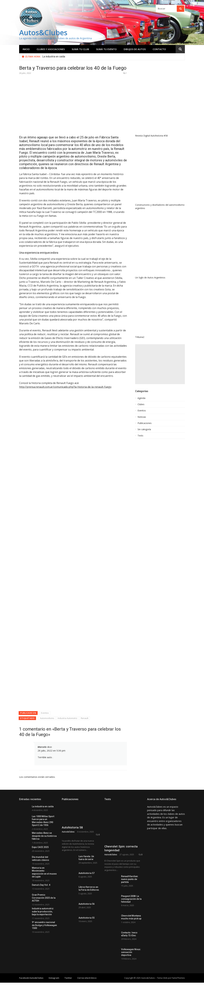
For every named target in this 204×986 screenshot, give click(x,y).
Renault (84, 420)
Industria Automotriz (67, 420)
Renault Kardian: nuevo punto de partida (129, 563)
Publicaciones (145, 376)
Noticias (142, 369)
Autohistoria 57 (87, 575)
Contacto (159, 49)
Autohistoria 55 (87, 620)
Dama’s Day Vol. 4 (41, 587)
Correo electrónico (86, 661)
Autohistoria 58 (72, 530)
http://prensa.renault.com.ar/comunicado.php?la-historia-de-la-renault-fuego (65, 387)
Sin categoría (144, 382)
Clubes (141, 357)
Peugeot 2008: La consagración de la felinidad (131, 582)
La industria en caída (53, 56)
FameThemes (178, 661)
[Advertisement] (160, 317)
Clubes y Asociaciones (51, 49)
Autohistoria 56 (87, 606)
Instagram (54, 661)
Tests (140, 388)
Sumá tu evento (106, 49)
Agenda (141, 351)
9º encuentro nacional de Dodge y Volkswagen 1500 (44, 627)
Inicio (26, 49)
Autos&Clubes (43, 32)
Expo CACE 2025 (40, 549)
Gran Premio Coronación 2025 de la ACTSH (43, 600)
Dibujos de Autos (135, 49)
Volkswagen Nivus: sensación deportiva (131, 636)
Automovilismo (47, 420)
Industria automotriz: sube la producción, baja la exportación (43, 614)
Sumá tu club (80, 49)
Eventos (45, 415)
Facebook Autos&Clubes (31, 661)
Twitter (68, 661)
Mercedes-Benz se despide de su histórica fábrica (44, 538)
